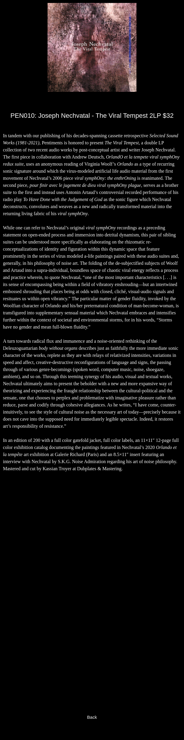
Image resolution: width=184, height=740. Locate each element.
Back (92, 717)
